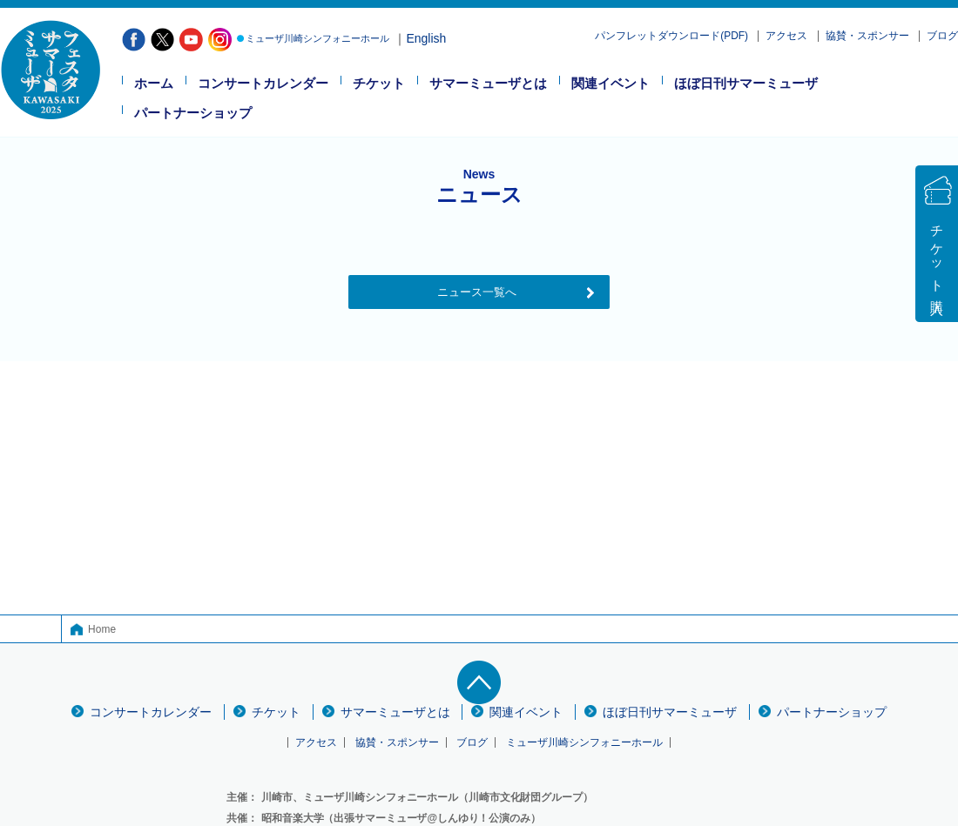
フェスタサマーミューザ (50, 69)
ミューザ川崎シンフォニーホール (317, 38)
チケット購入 (937, 255)
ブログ (942, 36)
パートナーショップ (193, 113)
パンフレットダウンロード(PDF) (671, 36)
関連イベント (610, 84)
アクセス (786, 36)
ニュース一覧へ (476, 292)
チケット (379, 84)
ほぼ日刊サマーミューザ (746, 84)
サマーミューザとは (488, 84)
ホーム (153, 84)
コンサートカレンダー (263, 84)
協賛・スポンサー (867, 36)
